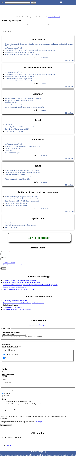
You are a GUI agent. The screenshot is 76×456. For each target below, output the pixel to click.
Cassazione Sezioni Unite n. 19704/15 (17, 205)
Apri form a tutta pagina (37, 325)
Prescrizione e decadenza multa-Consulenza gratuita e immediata (23, 303)
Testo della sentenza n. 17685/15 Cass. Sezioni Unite (21, 199)
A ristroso (7, 396)
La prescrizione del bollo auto (12, 307)
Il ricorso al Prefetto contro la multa (14, 287)
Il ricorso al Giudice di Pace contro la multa (17, 309)
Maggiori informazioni (54, 17)
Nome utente (5, 252)
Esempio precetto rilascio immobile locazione (19, 100)
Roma (4, 399)
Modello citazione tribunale (13, 105)
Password (4, 257)
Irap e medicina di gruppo (13, 153)
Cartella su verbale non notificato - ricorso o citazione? (22, 172)
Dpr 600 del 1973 (10, 125)
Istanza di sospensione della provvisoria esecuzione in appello (24, 107)
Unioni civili (9, 150)
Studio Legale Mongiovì (10, 305)
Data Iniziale (6, 345)
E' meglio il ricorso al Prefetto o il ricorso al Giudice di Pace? (22, 282)
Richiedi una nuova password (12, 265)
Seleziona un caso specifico (11, 333)
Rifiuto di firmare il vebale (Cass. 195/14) (18, 179)
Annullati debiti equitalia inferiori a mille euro (19, 52)
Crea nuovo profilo (9, 263)
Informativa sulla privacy (38, 452)
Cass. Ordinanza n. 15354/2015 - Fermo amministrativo (22, 201)
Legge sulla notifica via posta (14, 131)
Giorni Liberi (8, 382)
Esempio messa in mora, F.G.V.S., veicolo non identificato (23, 98)
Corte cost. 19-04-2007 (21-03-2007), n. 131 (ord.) (19, 289)
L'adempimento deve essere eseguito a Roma (18, 401)
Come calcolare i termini (13, 148)
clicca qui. (39, 421)
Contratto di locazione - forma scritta (16, 203)
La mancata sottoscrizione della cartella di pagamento (20, 280)
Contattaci (9, 445)
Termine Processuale (11, 354)
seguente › (44, 57)
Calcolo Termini (10, 223)
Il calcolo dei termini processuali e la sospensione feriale (23, 146)
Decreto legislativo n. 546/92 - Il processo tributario (21, 127)
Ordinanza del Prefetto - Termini (15, 175)
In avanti (7, 393)
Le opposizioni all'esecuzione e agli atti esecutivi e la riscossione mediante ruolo (30, 50)
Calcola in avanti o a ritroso (11, 391)
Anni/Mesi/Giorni (8, 374)
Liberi (4, 380)
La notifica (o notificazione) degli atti (15, 301)
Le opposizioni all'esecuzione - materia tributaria (20, 81)
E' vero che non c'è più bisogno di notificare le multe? (22, 54)
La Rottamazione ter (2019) (13, 48)
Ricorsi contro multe (11, 227)
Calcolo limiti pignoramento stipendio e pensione (20, 225)
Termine (4, 369)
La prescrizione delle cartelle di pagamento (18, 78)
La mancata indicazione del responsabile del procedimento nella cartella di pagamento (30, 285)
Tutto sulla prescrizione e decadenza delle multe (20, 177)
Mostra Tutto (69, 60)
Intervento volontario (11, 103)
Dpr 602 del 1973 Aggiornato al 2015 (17, 129)
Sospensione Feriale (11, 358)
